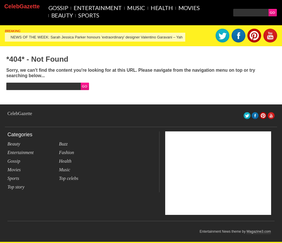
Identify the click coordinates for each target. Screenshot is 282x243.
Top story (15, 186)
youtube (270, 35)
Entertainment (98, 7)
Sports (88, 15)
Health (162, 7)
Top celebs (68, 178)
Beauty (62, 15)
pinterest (254, 35)
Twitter (222, 35)
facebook (238, 35)
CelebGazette (22, 6)
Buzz (63, 143)
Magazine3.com (258, 232)
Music (136, 7)
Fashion (66, 152)
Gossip (58, 7)
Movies (189, 7)
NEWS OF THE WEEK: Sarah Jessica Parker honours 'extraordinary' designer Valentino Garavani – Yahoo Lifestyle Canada (113, 37)
